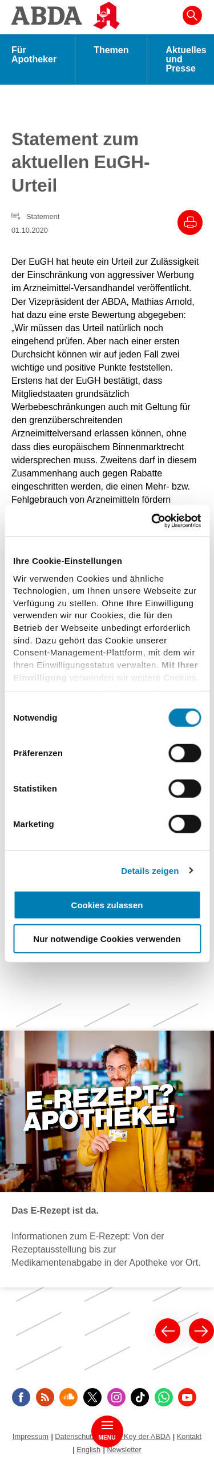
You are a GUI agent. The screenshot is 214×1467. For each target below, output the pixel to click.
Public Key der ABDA (136, 1436)
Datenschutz (75, 1436)
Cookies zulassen (107, 905)
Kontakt (189, 1436)
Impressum (31, 1436)
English (88, 1449)
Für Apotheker (33, 54)
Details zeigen (150, 870)
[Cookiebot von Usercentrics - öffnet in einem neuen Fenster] (152, 520)
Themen (111, 50)
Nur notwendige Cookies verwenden (106, 939)
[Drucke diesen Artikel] (190, 222)
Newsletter (124, 1449)
